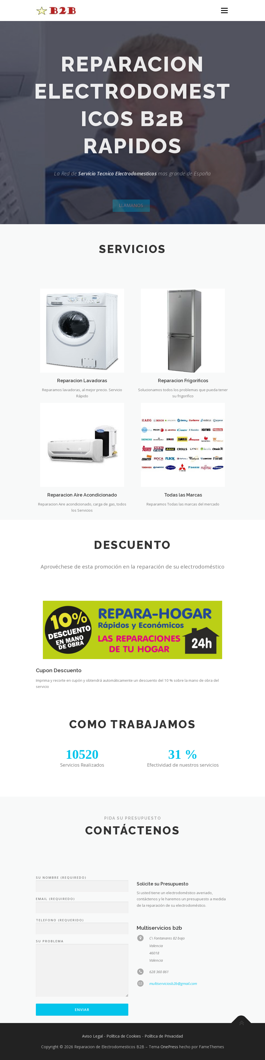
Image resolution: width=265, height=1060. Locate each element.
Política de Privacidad (164, 1036)
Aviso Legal (92, 1036)
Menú (224, 10)
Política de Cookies (123, 1036)
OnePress (169, 1046)
